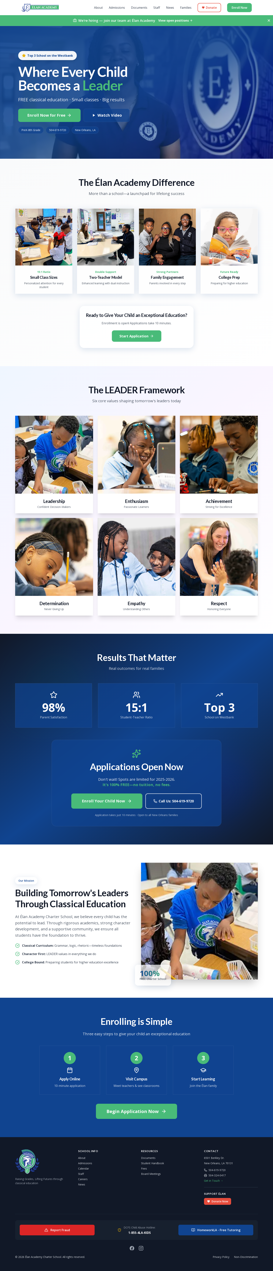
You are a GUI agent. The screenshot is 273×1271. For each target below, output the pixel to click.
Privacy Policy (221, 1257)
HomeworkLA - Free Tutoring (215, 1230)
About (98, 7)
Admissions (117, 7)
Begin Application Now (136, 1111)
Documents (139, 7)
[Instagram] (141, 1248)
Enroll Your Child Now (107, 801)
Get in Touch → (213, 1180)
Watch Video (106, 115)
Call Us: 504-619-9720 (173, 801)
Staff (156, 7)
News (170, 7)
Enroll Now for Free (49, 115)
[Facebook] (132, 1248)
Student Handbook (152, 1163)
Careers (83, 1179)
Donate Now (217, 1201)
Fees (144, 1168)
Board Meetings (151, 1174)
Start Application (136, 336)
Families (185, 7)
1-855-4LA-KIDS (139, 1233)
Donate (209, 7)
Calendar (83, 1168)
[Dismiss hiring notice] (268, 20)
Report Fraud (57, 1230)
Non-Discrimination (246, 1257)
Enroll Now (239, 7)
